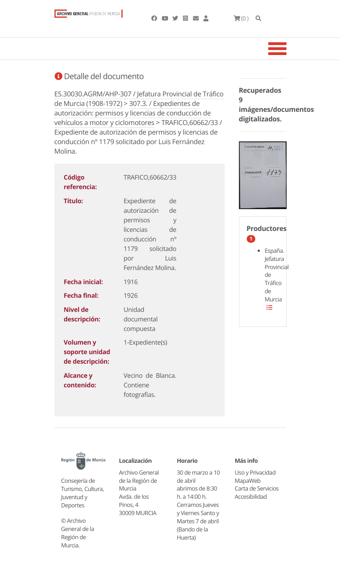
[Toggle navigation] (288, 49)
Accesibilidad (251, 496)
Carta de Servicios (257, 488)
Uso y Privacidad (255, 472)
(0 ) (241, 18)
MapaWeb (248, 480)
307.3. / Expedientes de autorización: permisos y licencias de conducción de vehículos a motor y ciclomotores (132, 113)
